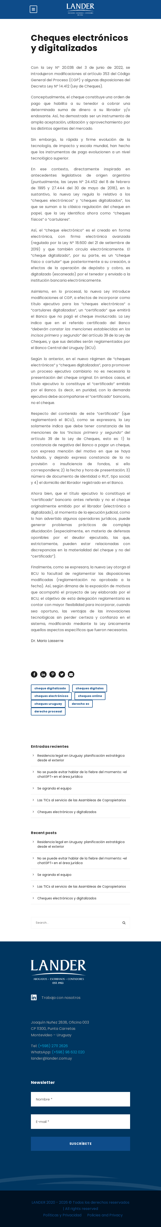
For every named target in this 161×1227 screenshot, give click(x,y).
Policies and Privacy (105, 1215)
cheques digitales (90, 688)
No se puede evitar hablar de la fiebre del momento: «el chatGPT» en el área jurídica (82, 774)
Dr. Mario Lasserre (47, 640)
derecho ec (80, 704)
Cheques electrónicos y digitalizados (66, 812)
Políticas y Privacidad (62, 1215)
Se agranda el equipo (54, 788)
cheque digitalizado (50, 688)
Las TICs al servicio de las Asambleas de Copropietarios (81, 800)
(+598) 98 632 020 (68, 1052)
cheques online (90, 696)
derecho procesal (48, 711)
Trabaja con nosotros (61, 997)
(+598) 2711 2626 (53, 1046)
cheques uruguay (48, 704)
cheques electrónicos (51, 696)
